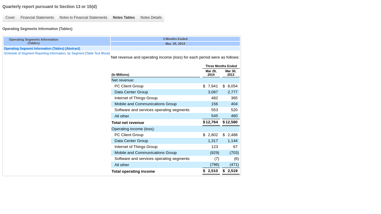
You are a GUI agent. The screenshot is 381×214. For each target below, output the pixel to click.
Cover (10, 17)
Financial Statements (37, 17)
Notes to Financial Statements (83, 17)
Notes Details (151, 17)
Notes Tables (124, 17)
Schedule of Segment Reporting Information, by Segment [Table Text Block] (57, 53)
